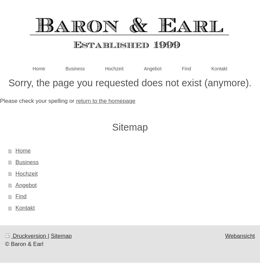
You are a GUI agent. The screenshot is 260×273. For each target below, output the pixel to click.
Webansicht (240, 236)
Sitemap (61, 236)
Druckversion (26, 236)
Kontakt (25, 208)
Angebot (26, 185)
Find (21, 196)
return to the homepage (105, 101)
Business (27, 162)
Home (23, 150)
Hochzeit (27, 173)
